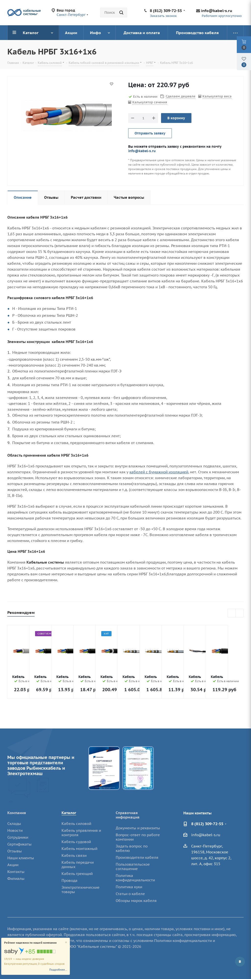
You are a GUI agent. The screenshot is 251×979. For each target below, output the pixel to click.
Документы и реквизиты (138, 828)
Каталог (69, 812)
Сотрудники (17, 837)
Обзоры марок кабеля (136, 900)
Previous (232, 613)
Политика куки (129, 887)
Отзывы (14, 851)
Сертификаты (19, 844)
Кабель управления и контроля (81, 832)
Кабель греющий (77, 873)
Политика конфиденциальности (135, 877)
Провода (69, 880)
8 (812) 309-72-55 (166, 10)
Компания (16, 812)
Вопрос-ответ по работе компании (138, 837)
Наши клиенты (20, 858)
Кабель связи (74, 855)
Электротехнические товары (81, 889)
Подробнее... (58, 969)
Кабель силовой (76, 823)
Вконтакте (240, 961)
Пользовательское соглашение (133, 866)
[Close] (66, 942)
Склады (14, 823)
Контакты (16, 871)
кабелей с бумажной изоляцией (158, 472)
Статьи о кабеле (130, 893)
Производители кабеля (137, 857)
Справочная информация (127, 815)
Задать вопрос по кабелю (132, 848)
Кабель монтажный (79, 848)
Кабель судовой (76, 841)
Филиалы (16, 878)
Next (240, 613)
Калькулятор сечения (149, 102)
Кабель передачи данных (78, 864)
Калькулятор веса (217, 96)
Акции (12, 864)
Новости (15, 830)
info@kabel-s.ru (216, 10)
